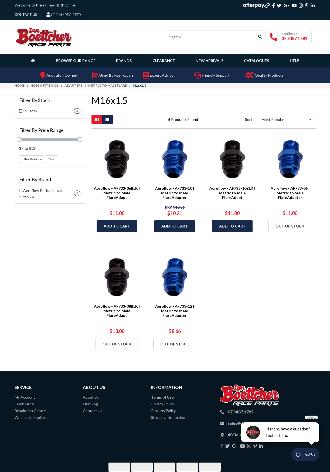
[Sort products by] (286, 119)
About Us (91, 397)
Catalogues (256, 60)
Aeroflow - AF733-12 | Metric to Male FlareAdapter (174, 311)
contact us (26, 14)
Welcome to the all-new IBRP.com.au (45, 5)
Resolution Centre (30, 410)
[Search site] (260, 36)
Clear (51, 159)
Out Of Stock (289, 226)
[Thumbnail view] (96, 119)
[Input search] (210, 36)
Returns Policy (163, 410)
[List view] (107, 119)
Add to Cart (117, 226)
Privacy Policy (162, 404)
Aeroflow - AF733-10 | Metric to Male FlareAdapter (174, 193)
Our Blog (90, 404)
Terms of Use (162, 397)
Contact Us (92, 410)
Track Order (25, 404)
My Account (25, 397)
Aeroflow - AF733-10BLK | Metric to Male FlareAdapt (232, 193)
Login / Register (63, 14)
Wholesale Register (31, 417)
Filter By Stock (34, 100)
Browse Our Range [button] (76, 60)
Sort (248, 119)
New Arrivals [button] (209, 60)
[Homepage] (34, 60)
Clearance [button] (163, 60)
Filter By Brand (35, 179)
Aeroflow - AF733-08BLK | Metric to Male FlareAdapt (117, 311)
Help (294, 60)
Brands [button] (124, 60)
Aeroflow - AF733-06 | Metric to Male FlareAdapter (290, 193)
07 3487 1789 (294, 38)
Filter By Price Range (41, 130)
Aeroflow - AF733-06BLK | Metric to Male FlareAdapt (117, 193)
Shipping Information (168, 417)
